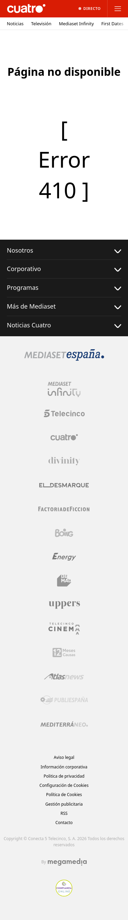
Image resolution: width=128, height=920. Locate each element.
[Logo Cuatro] (64, 437)
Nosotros (64, 250)
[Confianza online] (64, 894)
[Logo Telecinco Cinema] (64, 628)
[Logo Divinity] (64, 461)
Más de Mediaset (64, 306)
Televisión (41, 24)
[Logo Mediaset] (64, 359)
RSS (64, 813)
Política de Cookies (64, 794)
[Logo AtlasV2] (64, 676)
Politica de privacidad (64, 776)
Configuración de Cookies (64, 785)
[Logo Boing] (64, 532)
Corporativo (64, 269)
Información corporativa (64, 767)
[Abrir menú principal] (117, 8)
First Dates (112, 24)
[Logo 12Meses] (64, 652)
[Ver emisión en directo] (90, 8)
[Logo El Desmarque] (64, 485)
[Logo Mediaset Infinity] (64, 389)
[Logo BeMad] (64, 580)
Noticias (15, 24)
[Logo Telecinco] (64, 413)
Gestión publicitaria (64, 804)
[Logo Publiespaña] (64, 700)
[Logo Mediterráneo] (64, 724)
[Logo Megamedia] (67, 861)
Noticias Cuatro (64, 325)
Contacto (64, 822)
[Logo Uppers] (64, 604)
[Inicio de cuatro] (26, 8)
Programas (64, 287)
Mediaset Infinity (76, 24)
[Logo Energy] (64, 556)
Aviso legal (64, 757)
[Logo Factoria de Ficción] (64, 509)
